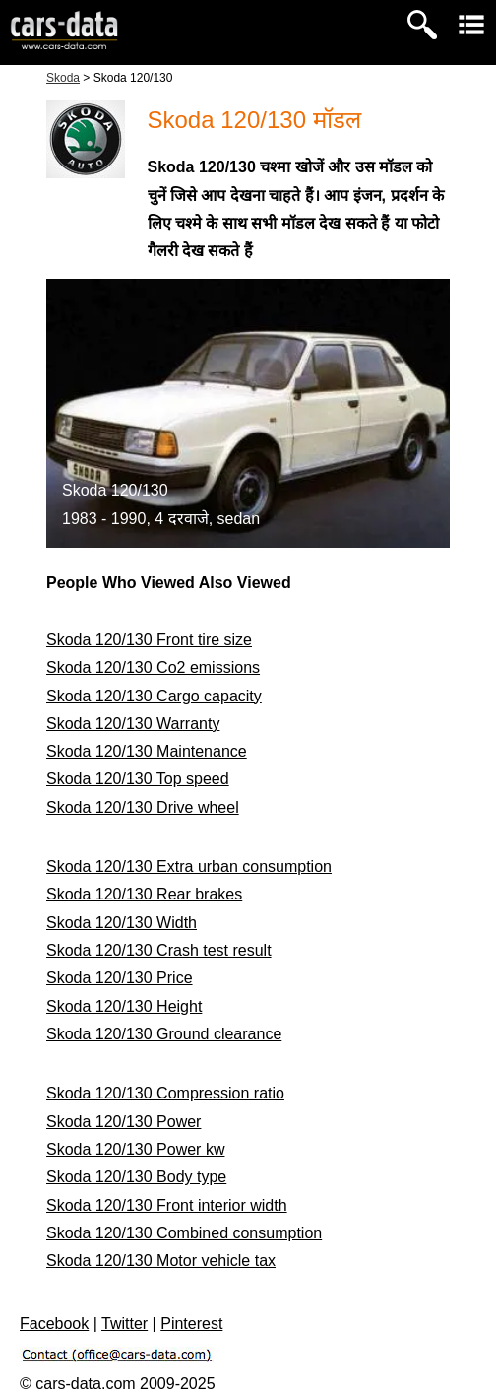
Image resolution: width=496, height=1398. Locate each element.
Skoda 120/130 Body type (136, 1176)
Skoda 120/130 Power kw (135, 1149)
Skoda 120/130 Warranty (132, 723)
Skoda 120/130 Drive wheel (142, 807)
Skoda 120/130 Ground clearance (163, 1034)
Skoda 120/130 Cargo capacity (154, 696)
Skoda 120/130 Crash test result (159, 950)
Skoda (63, 78)
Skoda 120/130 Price (119, 977)
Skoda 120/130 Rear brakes (144, 894)
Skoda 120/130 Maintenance (146, 751)
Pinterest (191, 1323)
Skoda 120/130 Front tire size (149, 640)
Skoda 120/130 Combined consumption (184, 1233)
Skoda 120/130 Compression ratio (165, 1093)
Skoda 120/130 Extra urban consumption (189, 866)
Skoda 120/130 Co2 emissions (153, 667)
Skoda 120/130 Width (121, 922)
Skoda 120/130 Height (124, 1006)
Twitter (124, 1323)
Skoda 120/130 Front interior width (166, 1205)
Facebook (54, 1323)
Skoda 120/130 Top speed (137, 778)
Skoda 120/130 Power (123, 1121)
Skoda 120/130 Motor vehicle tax (161, 1260)
